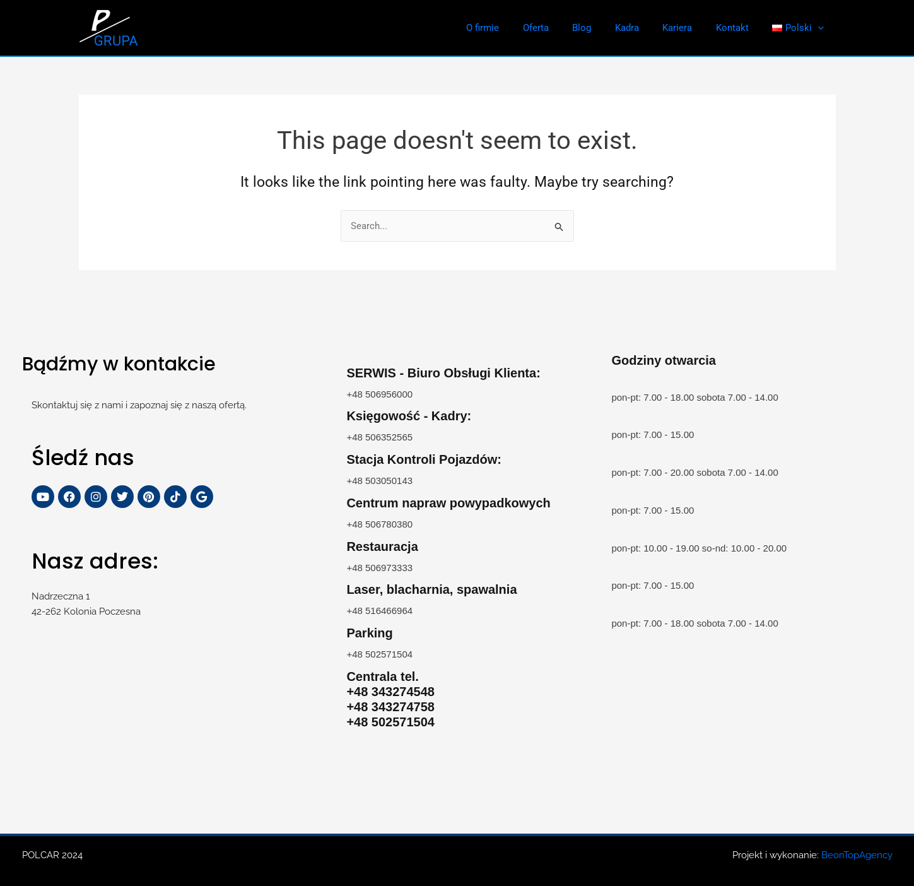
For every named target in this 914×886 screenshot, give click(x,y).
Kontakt (739, 27)
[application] (820, 28)
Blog (603, 27)
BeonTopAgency (857, 855)
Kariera (689, 27)
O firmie (513, 27)
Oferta (562, 27)
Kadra (643, 27)
